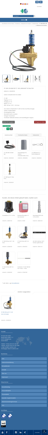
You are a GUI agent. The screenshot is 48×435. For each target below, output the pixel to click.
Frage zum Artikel (40, 122)
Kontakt (4, 369)
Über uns (4, 373)
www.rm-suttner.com (12, 348)
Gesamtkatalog (6, 387)
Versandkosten (15, 283)
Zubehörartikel (8, 135)
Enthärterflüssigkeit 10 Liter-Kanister (23, 216)
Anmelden (39, 6)
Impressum (5, 377)
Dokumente (36, 135)
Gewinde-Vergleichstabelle (9, 398)
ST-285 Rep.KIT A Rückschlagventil (36, 153)
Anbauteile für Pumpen (26, 23)
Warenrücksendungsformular (9, 401)
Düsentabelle (5, 394)
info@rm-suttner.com (10, 347)
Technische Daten (22, 135)
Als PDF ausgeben (8, 122)
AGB (3, 358)
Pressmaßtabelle (6, 390)
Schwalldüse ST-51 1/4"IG (8, 215)
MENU (24, 20)
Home (12, 23)
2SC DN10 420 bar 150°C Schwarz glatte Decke (38, 242)
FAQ (3, 405)
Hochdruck (17, 23)
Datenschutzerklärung (7, 362)
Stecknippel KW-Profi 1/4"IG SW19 (38, 216)
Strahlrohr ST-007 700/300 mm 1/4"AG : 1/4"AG (24, 267)
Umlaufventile (35, 23)
